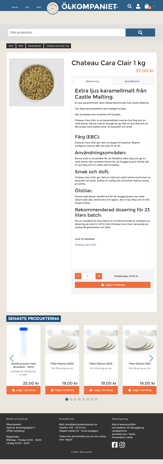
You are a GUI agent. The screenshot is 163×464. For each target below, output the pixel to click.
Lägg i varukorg (113, 289)
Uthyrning (101, 22)
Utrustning (53, 22)
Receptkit (84, 22)
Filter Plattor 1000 (100, 368)
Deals (115, 22)
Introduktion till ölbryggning (128, 432)
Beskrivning (92, 86)
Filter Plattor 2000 (62, 368)
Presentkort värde (122, 442)
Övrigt (69, 22)
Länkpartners (119, 435)
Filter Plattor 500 (139, 368)
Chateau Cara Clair (86, 249)
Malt (39, 22)
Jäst (27, 22)
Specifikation (132, 86)
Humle (15, 22)
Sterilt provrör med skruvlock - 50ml (23, 370)
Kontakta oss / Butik (123, 438)
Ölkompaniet (89, 6)
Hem (11, 50)
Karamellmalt (34, 50)
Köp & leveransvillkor (124, 429)
